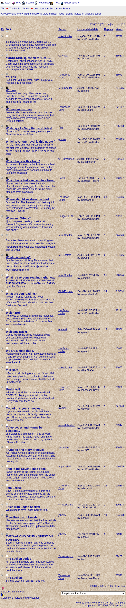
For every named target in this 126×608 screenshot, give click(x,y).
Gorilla (62, 178)
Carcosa (63, 55)
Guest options (71, 2)
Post (57, 2)
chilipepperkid (65, 504)
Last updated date (87, 29)
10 (123, 24)
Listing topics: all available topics (83, 13)
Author (62, 29)
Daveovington (65, 556)
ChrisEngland (65, 291)
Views (119, 29)
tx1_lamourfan (66, 159)
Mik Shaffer (64, 255)
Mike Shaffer (65, 36)
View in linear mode (53, 13)
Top (3, 8)
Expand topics (33, 13)
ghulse (62, 139)
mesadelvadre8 (66, 425)
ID (2, 29)
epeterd (62, 329)
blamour (62, 408)
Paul (60, 127)
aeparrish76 (64, 466)
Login (8, 2)
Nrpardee (63, 447)
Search (30, 2)
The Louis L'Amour (19, 8)
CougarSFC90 (66, 216)
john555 (62, 515)
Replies (108, 29)
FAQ (18, 2)
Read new (44, 2)
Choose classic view (12, 13)
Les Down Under (63, 198)
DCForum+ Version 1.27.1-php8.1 (106, 602)
